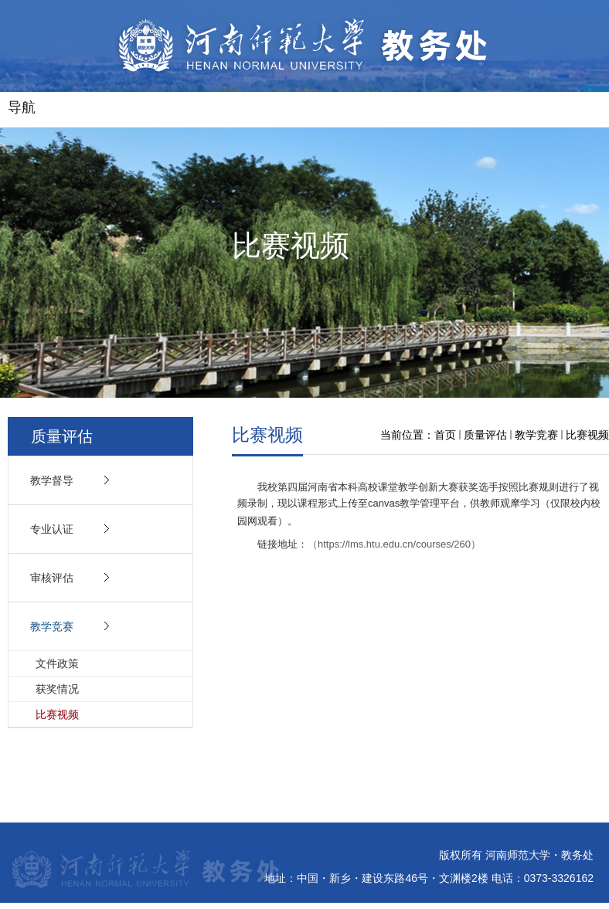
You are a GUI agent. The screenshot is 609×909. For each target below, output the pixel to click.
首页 (445, 435)
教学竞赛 (536, 435)
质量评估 (485, 435)
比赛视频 (587, 435)
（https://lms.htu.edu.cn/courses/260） (394, 544)
